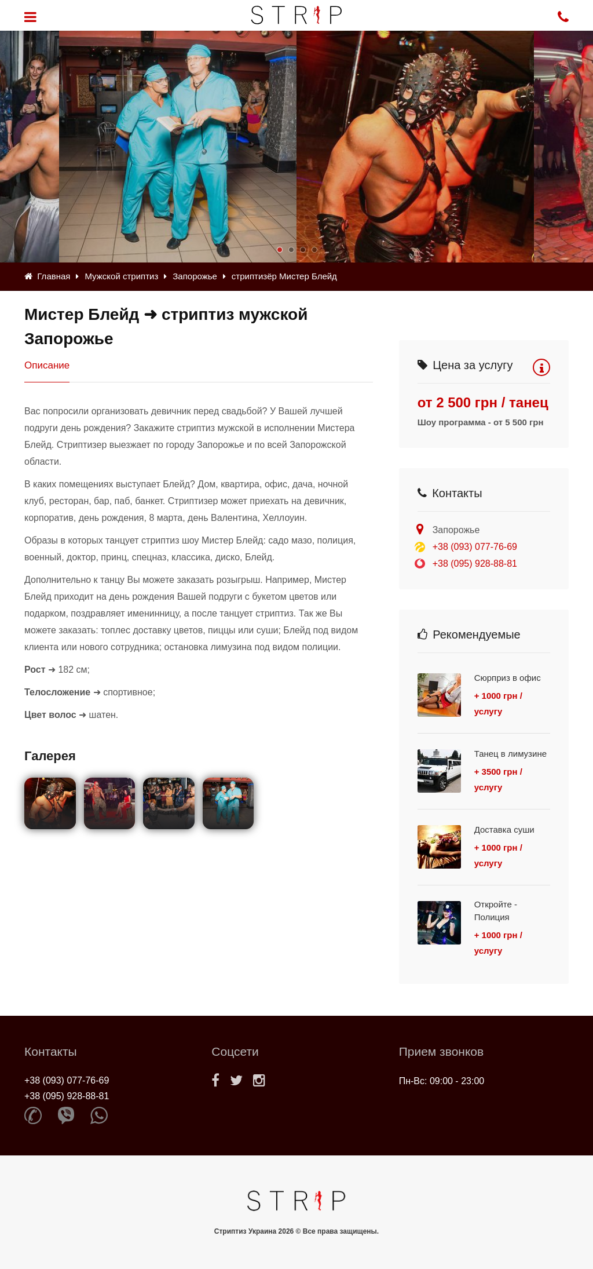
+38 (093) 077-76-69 (475, 547)
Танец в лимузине (510, 754)
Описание (46, 365)
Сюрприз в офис (507, 678)
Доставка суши (504, 829)
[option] (415, 146)
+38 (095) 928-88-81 (475, 563)
